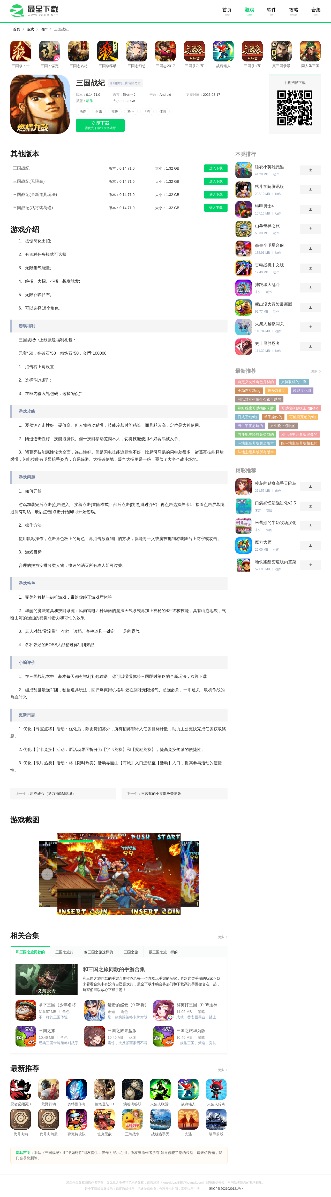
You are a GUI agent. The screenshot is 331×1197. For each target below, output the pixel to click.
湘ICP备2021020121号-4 (226, 1189)
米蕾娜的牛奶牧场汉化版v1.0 (275, 522)
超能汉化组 (302, 391)
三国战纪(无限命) (29, 181)
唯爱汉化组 (277, 391)
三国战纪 (61, 29)
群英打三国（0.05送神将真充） (196, 1006)
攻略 (293, 9)
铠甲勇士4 (264, 206)
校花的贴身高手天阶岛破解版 (275, 483)
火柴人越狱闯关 (269, 324)
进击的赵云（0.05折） (128, 1005)
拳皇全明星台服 (269, 245)
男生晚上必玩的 (283, 426)
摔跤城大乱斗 (267, 284)
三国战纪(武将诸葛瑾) (33, 207)
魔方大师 (263, 542)
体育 (163, 111)
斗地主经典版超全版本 (256, 443)
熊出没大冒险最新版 (273, 304)
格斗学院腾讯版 (269, 186)
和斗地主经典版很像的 (299, 434)
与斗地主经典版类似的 (256, 434)
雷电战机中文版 (269, 265)
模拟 (114, 111)
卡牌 (147, 111)
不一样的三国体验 (53, 1017)
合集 (316, 9)
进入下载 (216, 168)
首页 (227, 9)
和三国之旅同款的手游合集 (114, 969)
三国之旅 (47, 1030)
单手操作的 (273, 417)
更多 (221, 937)
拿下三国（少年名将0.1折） (57, 1006)
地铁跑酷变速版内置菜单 (275, 562)
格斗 (130, 111)
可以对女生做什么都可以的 (259, 399)
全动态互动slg (249, 391)
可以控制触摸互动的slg (299, 408)
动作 (44, 29)
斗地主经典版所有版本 (256, 452)
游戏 (249, 9)
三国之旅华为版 (190, 1030)
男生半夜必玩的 (250, 426)
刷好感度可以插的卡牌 (256, 408)
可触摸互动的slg (302, 417)
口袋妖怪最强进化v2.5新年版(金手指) (275, 503)
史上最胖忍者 (267, 343)
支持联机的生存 (293, 382)
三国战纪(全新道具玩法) (35, 194)
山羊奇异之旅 (267, 226)
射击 (98, 111)
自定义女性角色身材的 (256, 382)
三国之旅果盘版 (122, 1030)
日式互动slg (247, 417)
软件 (271, 9)
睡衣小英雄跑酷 (269, 167)
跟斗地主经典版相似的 (299, 443)
